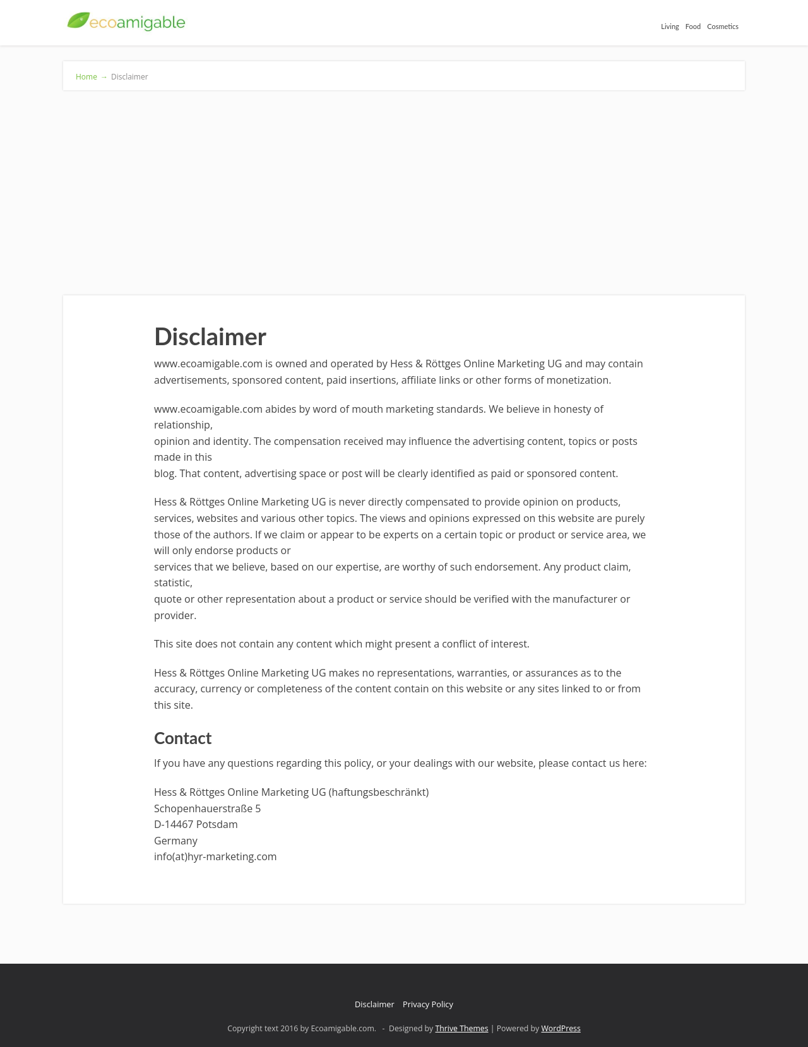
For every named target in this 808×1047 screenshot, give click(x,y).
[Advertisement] (404, 185)
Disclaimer (375, 1004)
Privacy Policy (428, 1004)
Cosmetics (723, 26)
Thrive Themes (461, 1028)
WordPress (560, 1028)
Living (670, 26)
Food (693, 26)
